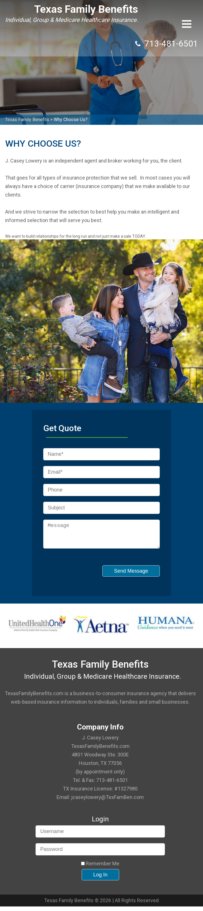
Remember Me (100, 868)
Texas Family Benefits (58, 9)
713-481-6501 (171, 13)
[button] (187, 24)
